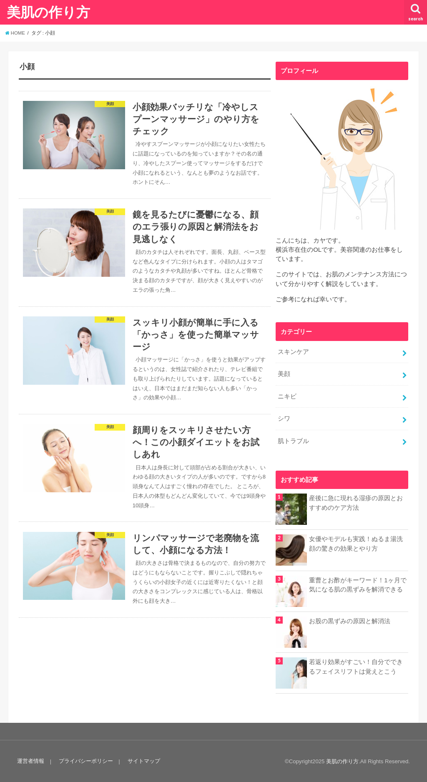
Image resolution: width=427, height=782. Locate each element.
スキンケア (293, 351)
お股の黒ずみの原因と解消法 (349, 620)
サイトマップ (143, 760)
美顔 (284, 374)
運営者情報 (30, 760)
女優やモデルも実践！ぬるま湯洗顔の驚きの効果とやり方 (356, 543)
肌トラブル (293, 439)
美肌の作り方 (48, 12)
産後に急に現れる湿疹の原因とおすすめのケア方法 (356, 501)
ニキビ (287, 395)
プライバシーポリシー (85, 760)
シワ (284, 417)
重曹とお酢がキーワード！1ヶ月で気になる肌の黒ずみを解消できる (357, 584)
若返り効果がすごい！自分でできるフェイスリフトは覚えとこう (356, 665)
